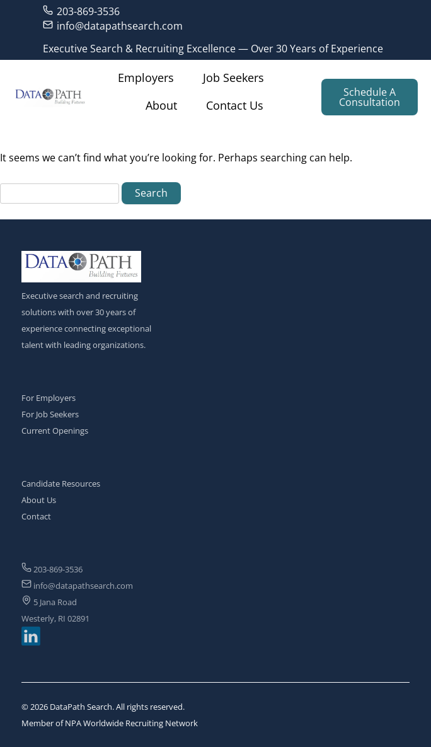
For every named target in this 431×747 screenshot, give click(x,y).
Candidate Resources (60, 483)
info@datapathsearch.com (113, 25)
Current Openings (54, 430)
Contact (36, 516)
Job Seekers (233, 77)
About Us (38, 500)
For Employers (48, 397)
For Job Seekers (50, 414)
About (161, 105)
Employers (146, 77)
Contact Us (234, 105)
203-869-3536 (81, 10)
